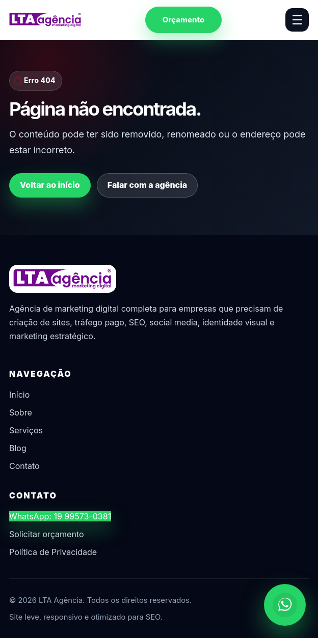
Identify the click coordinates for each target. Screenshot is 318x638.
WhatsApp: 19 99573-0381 (60, 516)
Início (19, 395)
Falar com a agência (147, 185)
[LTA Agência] (45, 20)
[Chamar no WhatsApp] (285, 605)
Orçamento (184, 19)
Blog (17, 448)
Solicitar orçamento (46, 534)
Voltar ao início (50, 185)
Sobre (20, 412)
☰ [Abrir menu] (297, 20)
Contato (24, 466)
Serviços (26, 430)
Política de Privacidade (53, 552)
